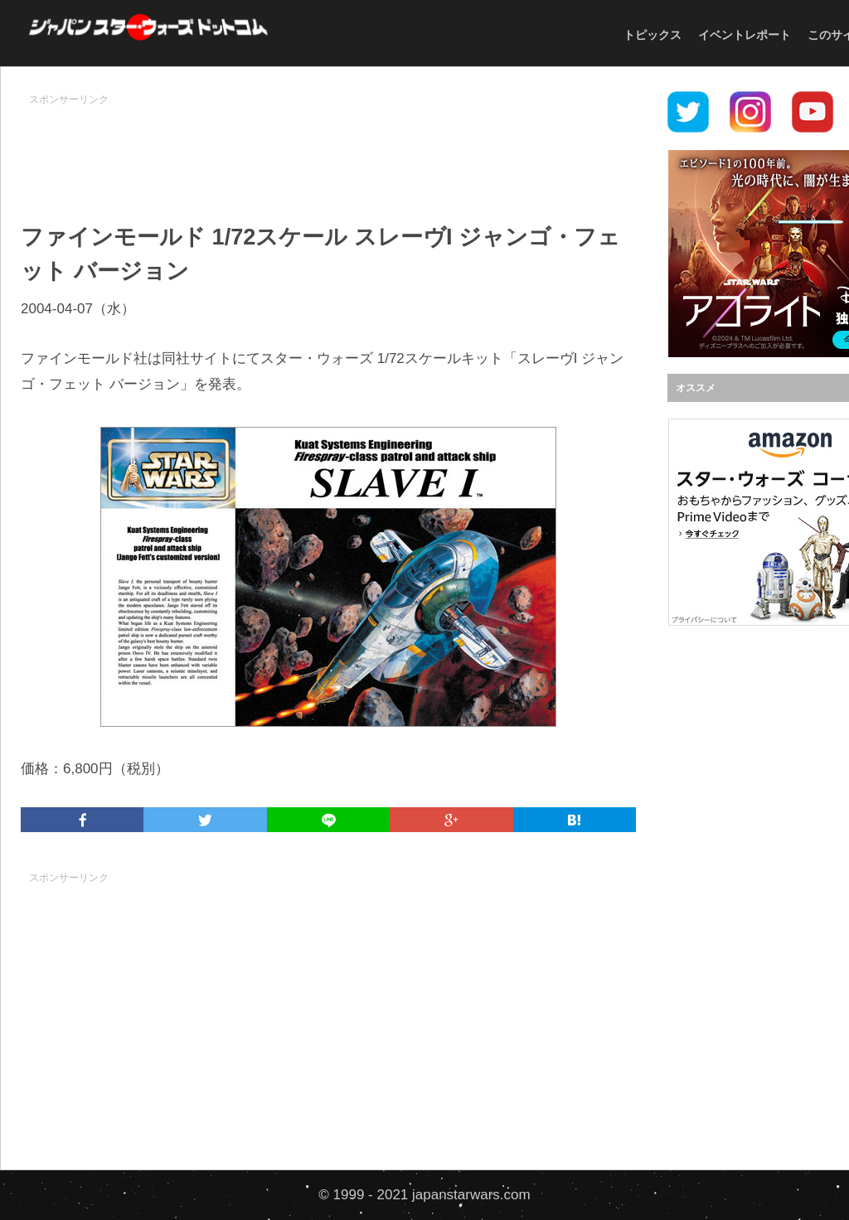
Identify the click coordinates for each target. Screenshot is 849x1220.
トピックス (652, 34)
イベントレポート (744, 34)
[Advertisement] (328, 150)
